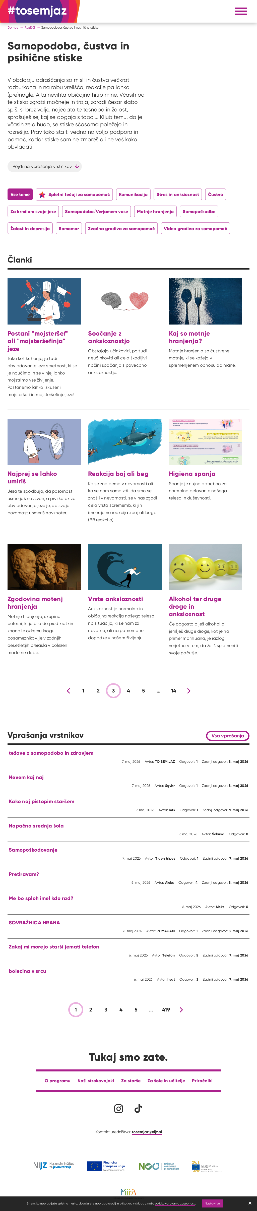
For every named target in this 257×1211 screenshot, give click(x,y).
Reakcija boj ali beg (118, 474)
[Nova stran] (188, 690)
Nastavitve (212, 1203)
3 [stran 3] (113, 690)
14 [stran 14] (173, 690)
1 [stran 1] (83, 690)
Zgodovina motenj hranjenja (35, 602)
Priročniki (202, 1080)
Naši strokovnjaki (96, 1080)
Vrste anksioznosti (115, 599)
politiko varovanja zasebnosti (175, 1203)
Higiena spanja (192, 474)
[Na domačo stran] (37, 11)
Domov (13, 27)
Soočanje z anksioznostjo (109, 337)
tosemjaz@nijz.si (147, 1131)
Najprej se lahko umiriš (32, 477)
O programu (58, 1080)
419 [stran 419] (166, 1009)
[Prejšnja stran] (68, 690)
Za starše (131, 1080)
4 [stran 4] (128, 690)
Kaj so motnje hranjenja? (189, 337)
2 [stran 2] (98, 690)
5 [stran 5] (143, 690)
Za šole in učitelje (166, 1080)
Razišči (30, 27)
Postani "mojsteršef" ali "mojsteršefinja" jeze (38, 340)
